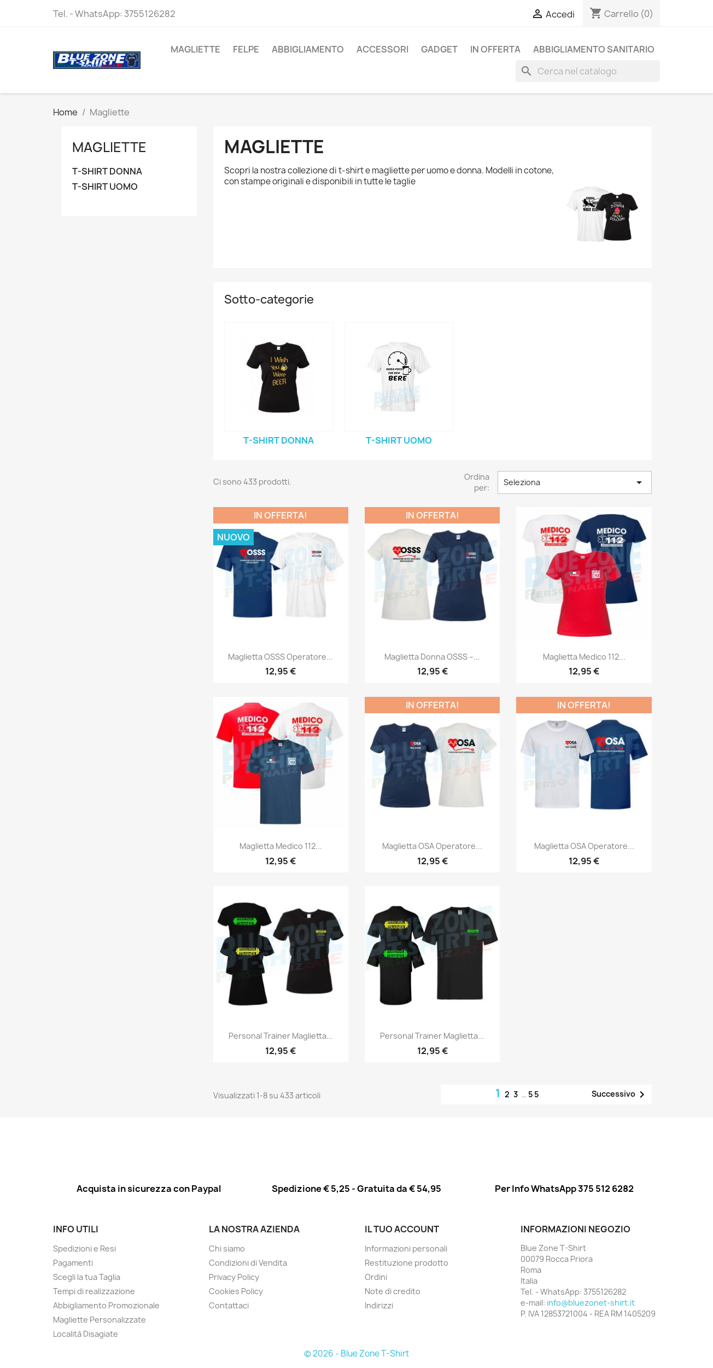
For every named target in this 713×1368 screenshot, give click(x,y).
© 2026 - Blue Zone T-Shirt (356, 1353)
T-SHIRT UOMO (105, 187)
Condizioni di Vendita (248, 1263)
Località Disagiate (85, 1334)
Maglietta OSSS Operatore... (280, 656)
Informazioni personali (406, 1248)
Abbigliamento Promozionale (106, 1305)
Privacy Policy (234, 1277)
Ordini (376, 1277)
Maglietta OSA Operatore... (432, 846)
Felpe (246, 49)
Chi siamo (227, 1248)
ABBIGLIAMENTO (308, 49)
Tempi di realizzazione (94, 1291)
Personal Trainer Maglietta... (281, 1036)
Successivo (620, 1094)
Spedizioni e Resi (84, 1248)
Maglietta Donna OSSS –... (432, 656)
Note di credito (392, 1291)
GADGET (439, 49)
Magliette (195, 49)
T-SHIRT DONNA (107, 171)
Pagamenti (73, 1263)
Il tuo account (402, 1229)
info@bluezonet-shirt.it (591, 1302)
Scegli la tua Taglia (86, 1277)
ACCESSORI (382, 49)
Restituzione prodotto (406, 1263)
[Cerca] (588, 71)
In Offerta (495, 49)
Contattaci (229, 1305)
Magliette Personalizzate (99, 1319)
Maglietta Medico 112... (584, 656)
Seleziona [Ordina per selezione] (575, 482)
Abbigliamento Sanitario (593, 49)
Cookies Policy (236, 1291)
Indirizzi (379, 1305)
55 (534, 1094)
